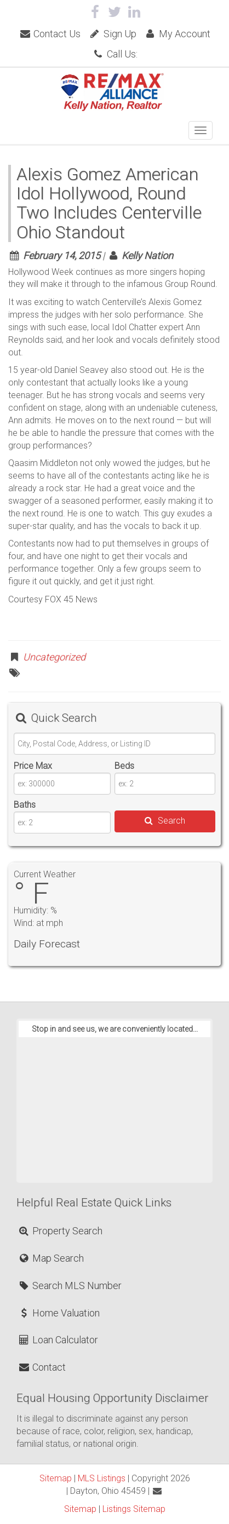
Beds (124, 766)
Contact (42, 1367)
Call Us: (114, 54)
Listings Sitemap (133, 1509)
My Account (177, 33)
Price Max (33, 766)
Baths (25, 805)
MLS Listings (101, 1478)
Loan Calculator (58, 1339)
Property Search (60, 1231)
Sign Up (112, 33)
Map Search (51, 1258)
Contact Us (50, 33)
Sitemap (55, 1478)
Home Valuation (59, 1313)
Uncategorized (54, 657)
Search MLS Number (70, 1285)
